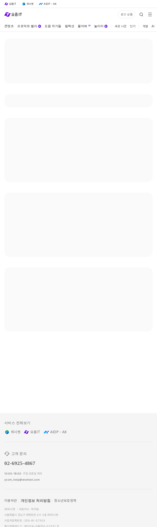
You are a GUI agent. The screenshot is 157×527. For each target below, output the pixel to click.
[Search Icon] (141, 14)
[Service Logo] (13, 14)
